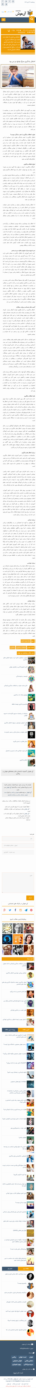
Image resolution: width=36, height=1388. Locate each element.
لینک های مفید (24, 1384)
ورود (2, 12)
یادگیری (12, 648)
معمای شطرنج (12, 795)
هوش (17, 792)
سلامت (10, 1379)
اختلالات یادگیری (21, 648)
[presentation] (10, 864)
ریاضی (12, 792)
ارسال (30, 898)
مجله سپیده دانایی (25, 641)
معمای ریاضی (20, 795)
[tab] (10, 1030)
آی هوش (8, 787)
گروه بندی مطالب (16, 1384)
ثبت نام (10, 12)
